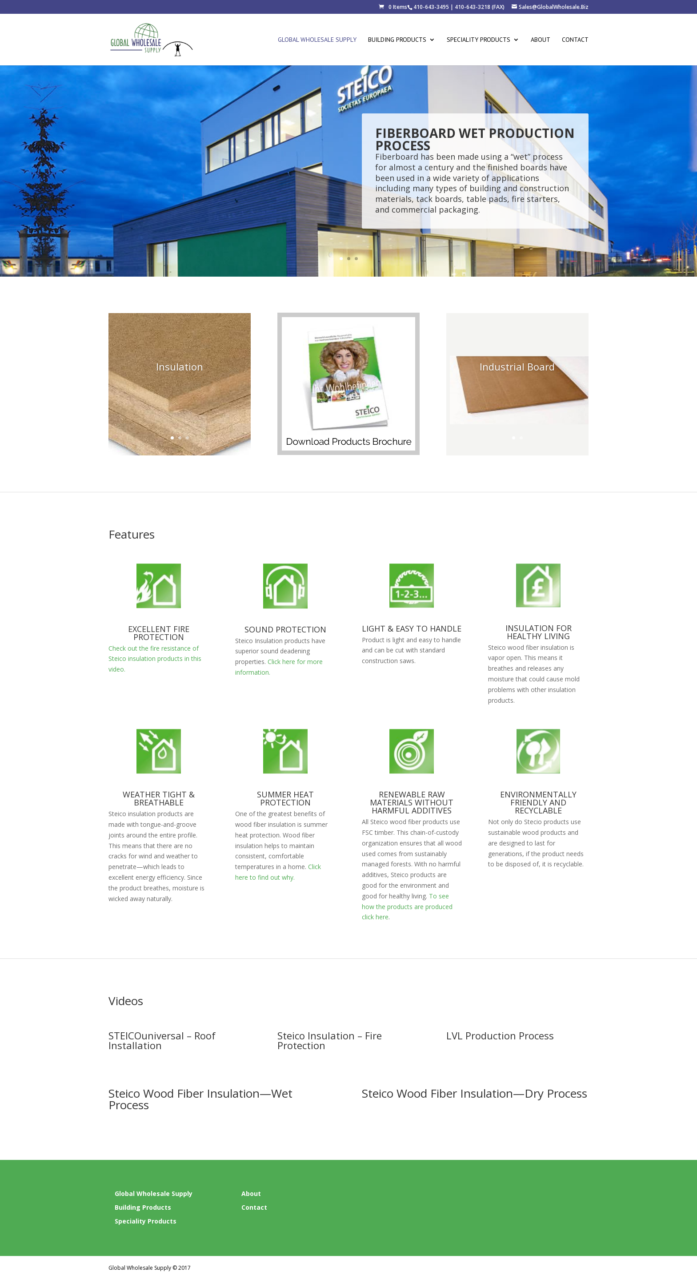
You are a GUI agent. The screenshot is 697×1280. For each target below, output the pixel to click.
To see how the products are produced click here (407, 907)
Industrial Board (517, 377)
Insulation (179, 377)
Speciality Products (478, 40)
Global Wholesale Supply (317, 40)
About (540, 40)
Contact (575, 40)
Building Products (397, 40)
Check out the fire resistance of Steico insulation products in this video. (154, 659)
